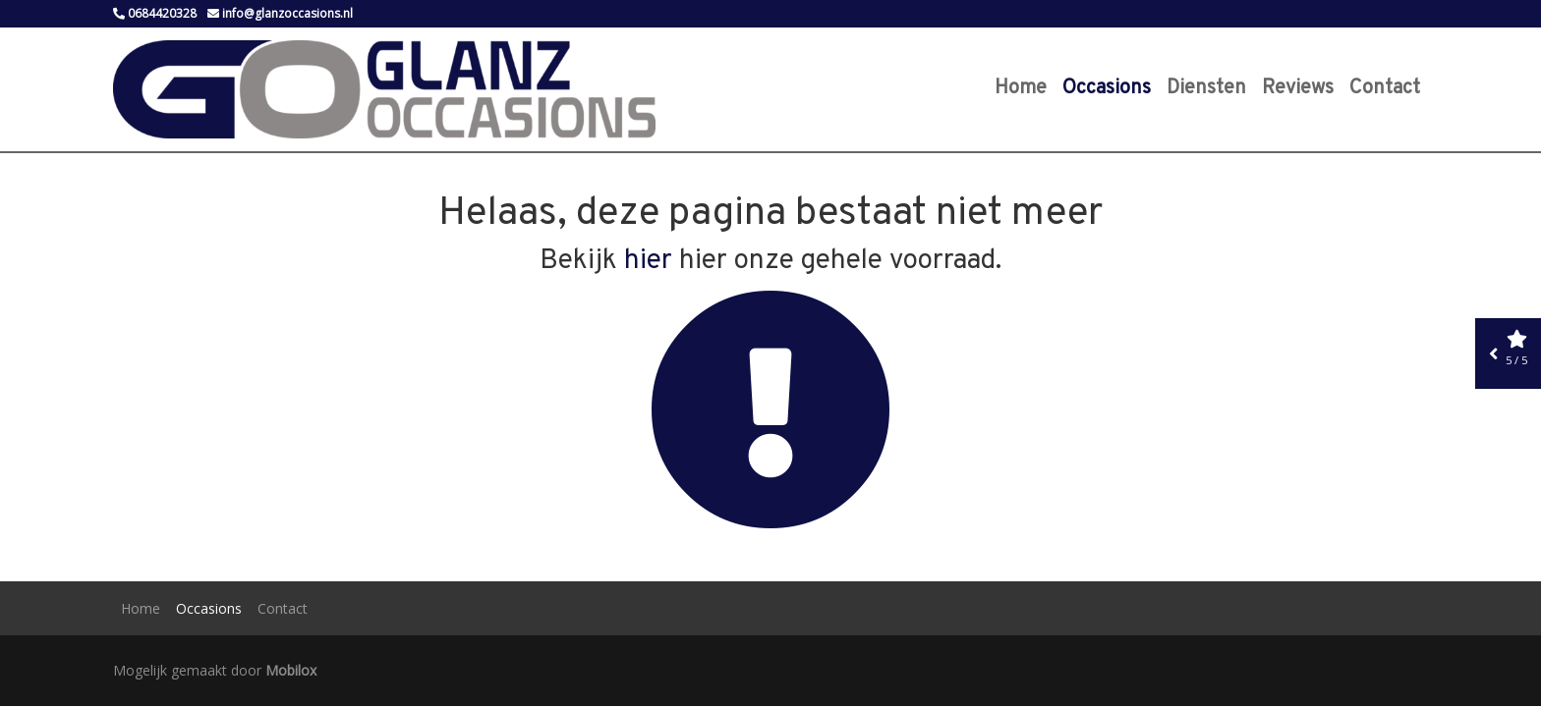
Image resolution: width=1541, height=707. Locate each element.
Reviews (1298, 88)
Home (1021, 88)
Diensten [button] (1206, 88)
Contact (1384, 88)
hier (648, 261)
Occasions (1106, 88)
